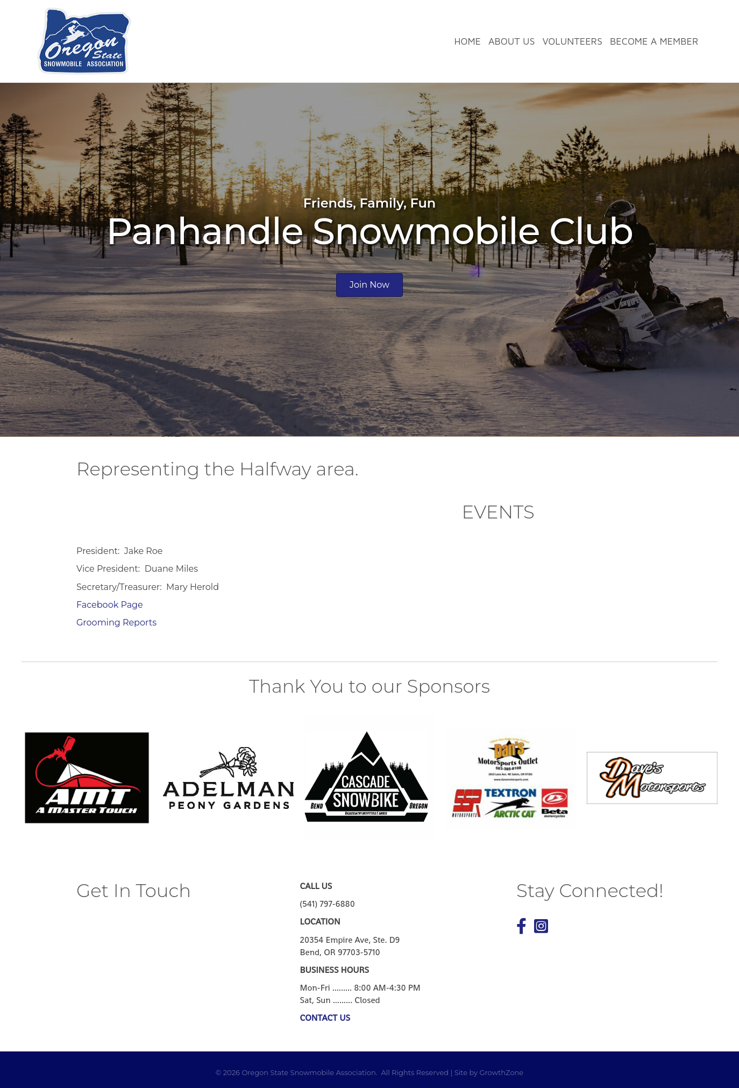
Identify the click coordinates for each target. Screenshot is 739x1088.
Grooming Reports (116, 622)
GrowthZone (501, 1072)
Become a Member (654, 41)
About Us (511, 41)
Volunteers (572, 41)
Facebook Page (109, 605)
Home (467, 41)
